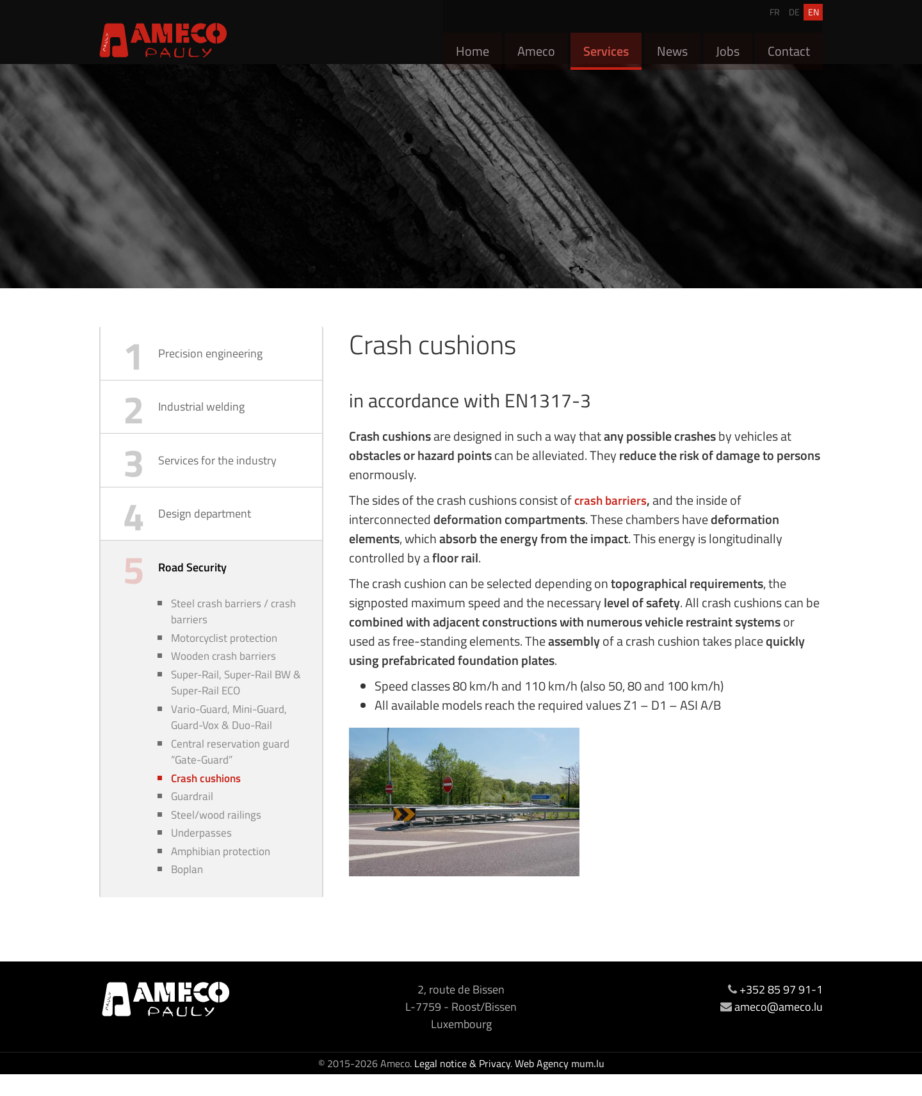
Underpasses (201, 854)
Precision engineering (210, 354)
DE (794, 8)
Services (606, 44)
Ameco (536, 44)
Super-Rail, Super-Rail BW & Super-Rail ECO (236, 699)
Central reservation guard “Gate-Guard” (230, 770)
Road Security (192, 580)
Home (472, 44)
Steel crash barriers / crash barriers (233, 626)
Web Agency (542, 1085)
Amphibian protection (220, 873)
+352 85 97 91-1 (781, 1011)
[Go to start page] (163, 40)
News (672, 44)
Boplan (187, 892)
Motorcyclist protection (224, 654)
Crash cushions (206, 797)
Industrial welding (201, 411)
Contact (789, 44)
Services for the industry (217, 467)
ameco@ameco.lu (778, 1028)
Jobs (728, 44)
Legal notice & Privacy (462, 1085)
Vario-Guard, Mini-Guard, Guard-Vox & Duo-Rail (229, 735)
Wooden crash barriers (223, 673)
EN (813, 8)
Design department (204, 523)
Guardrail (192, 816)
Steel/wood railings (216, 835)
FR (775, 8)
